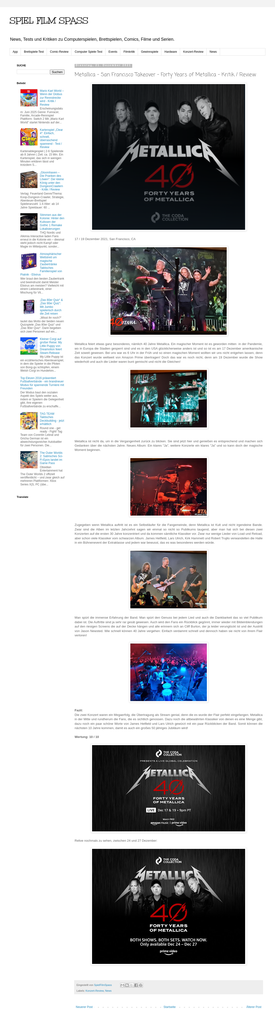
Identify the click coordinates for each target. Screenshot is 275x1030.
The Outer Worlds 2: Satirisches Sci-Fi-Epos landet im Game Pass (51, 458)
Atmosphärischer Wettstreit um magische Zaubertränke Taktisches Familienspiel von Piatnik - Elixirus (41, 264)
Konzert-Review (193, 51)
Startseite (170, 1007)
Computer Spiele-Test (88, 51)
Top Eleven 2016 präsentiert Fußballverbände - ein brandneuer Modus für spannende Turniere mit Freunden (42, 383)
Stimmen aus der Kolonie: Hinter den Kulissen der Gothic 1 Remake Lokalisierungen (52, 221)
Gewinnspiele (149, 51)
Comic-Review (59, 51)
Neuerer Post (84, 1007)
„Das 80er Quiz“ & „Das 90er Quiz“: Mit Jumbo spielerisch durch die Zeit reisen (51, 307)
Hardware (171, 51)
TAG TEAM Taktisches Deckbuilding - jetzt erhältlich (52, 419)
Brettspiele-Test (34, 51)
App (15, 51)
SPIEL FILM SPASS (49, 20)
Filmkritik (129, 51)
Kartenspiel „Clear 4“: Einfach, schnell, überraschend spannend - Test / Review (51, 138)
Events (113, 51)
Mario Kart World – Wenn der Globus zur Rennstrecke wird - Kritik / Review (52, 97)
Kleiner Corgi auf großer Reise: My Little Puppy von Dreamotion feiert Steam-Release (51, 346)
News (213, 51)
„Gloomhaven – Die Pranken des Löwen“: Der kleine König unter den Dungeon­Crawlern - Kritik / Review (52, 181)
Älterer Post (253, 1007)
